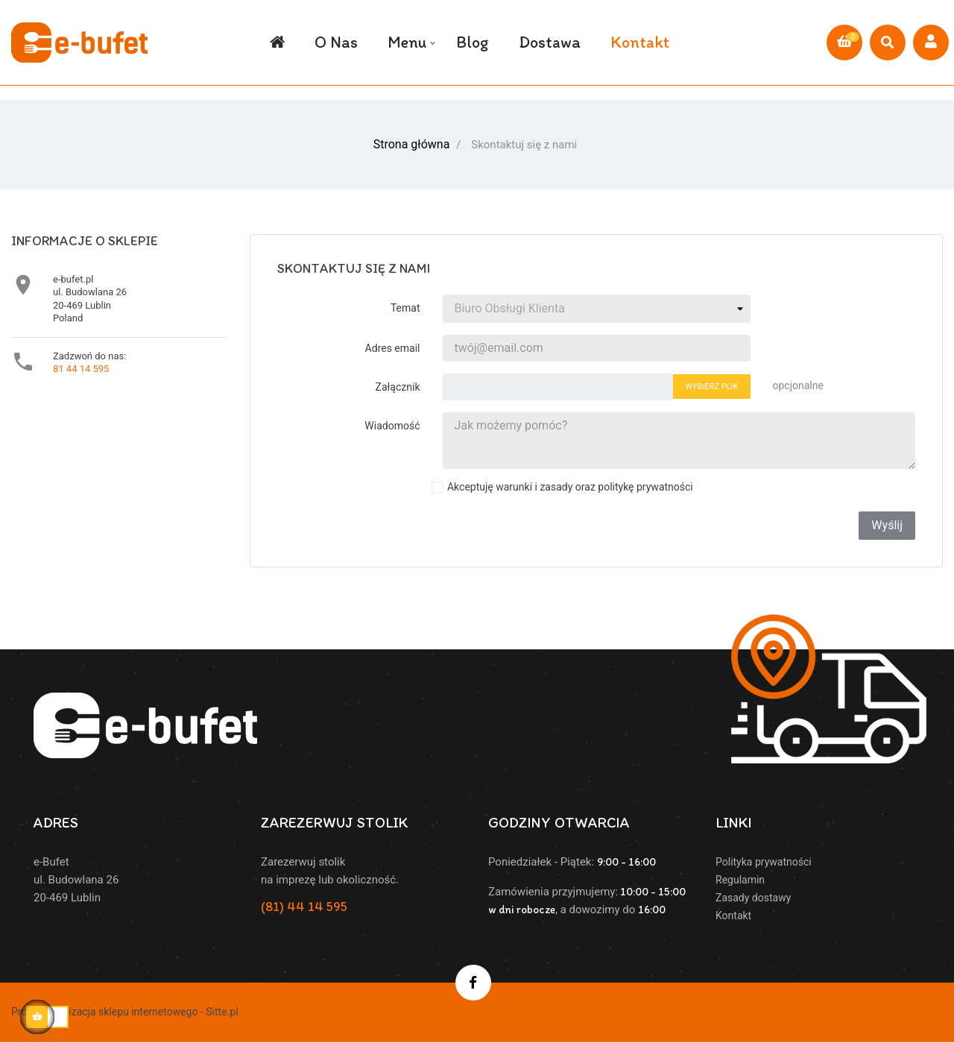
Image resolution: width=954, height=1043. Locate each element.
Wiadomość (392, 424)
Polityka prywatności (764, 860)
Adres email (392, 347)
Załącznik (398, 385)
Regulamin (740, 878)
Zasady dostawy (753, 896)
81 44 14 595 (81, 367)
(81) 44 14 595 (304, 905)
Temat (405, 306)
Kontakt (733, 914)
